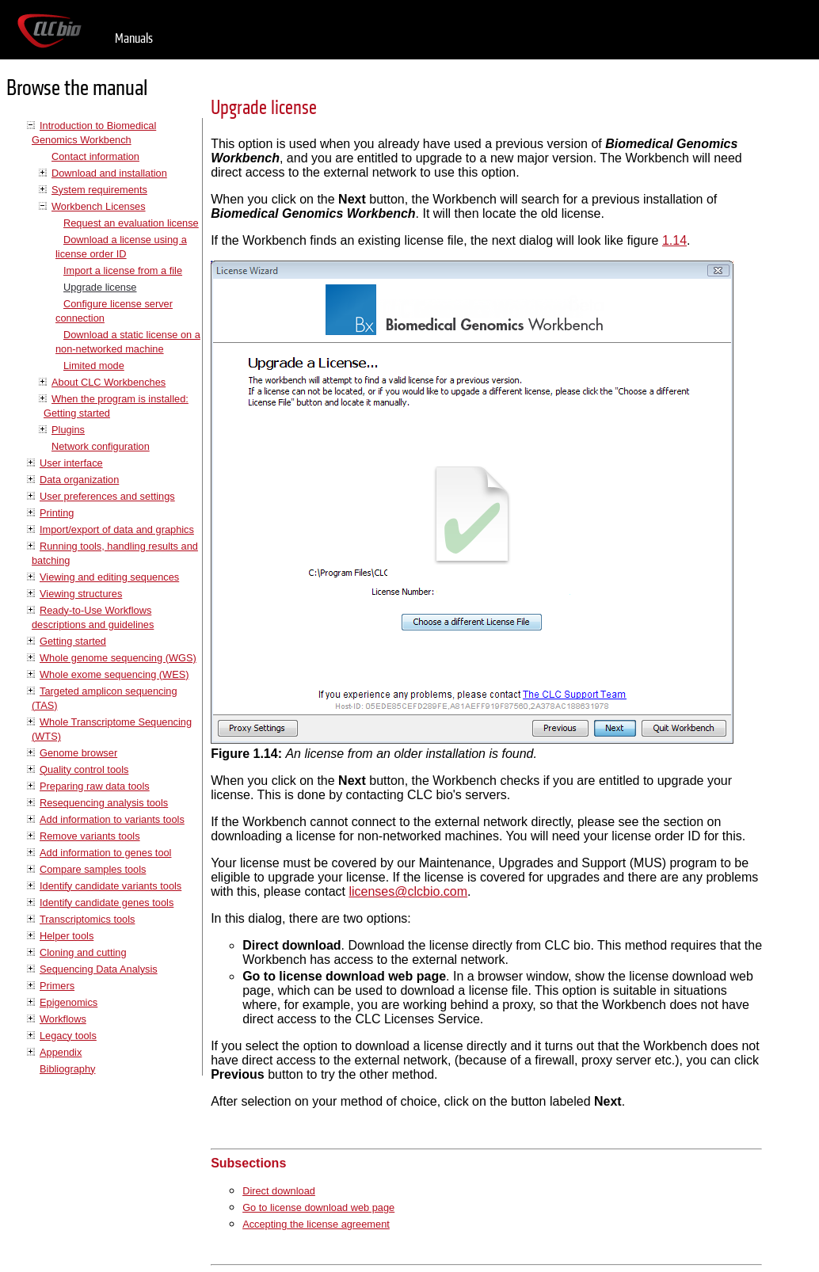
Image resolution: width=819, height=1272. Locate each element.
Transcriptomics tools (87, 919)
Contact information (95, 156)
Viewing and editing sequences (109, 577)
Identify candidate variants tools (110, 886)
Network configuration (100, 446)
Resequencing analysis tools (104, 803)
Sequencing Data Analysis (99, 969)
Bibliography (67, 1069)
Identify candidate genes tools (106, 902)
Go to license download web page (318, 1207)
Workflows (63, 1019)
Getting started (73, 641)
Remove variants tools (90, 836)
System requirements (99, 190)
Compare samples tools (93, 869)
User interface (71, 463)
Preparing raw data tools (95, 786)
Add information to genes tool (105, 853)
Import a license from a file (122, 270)
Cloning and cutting (83, 952)
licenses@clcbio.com (408, 891)
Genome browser (78, 753)
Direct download (278, 1191)
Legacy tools (68, 1036)
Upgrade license (99, 287)
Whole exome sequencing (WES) (114, 674)
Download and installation (109, 173)
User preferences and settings (107, 496)
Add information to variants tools (112, 819)
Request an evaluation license (131, 223)
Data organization (79, 480)
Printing (57, 513)
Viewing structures (81, 594)
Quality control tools (84, 769)
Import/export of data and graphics (117, 529)
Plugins (68, 430)
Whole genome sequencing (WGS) (118, 658)
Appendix (61, 1052)
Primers (57, 986)
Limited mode (93, 365)
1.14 (674, 240)
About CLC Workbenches (108, 382)
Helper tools (66, 936)
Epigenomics (68, 1002)
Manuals (134, 38)
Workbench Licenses (98, 206)
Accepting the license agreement (316, 1224)
